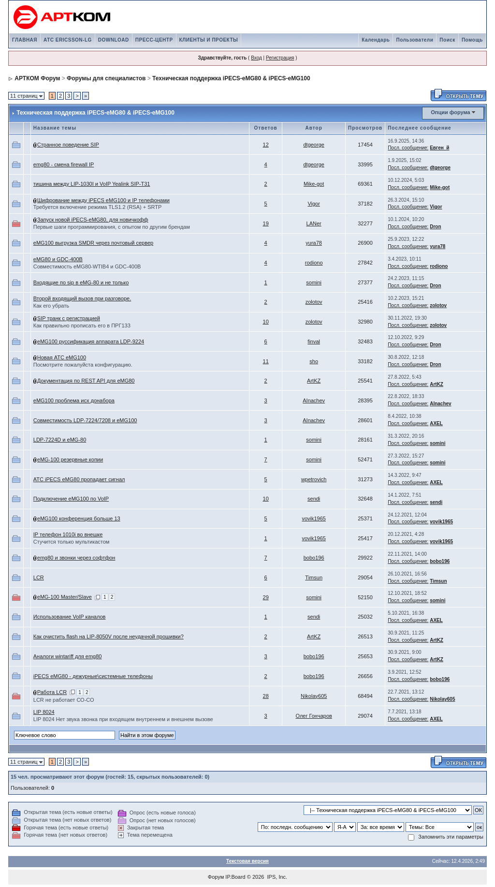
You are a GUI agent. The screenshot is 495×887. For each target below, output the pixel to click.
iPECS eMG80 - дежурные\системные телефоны (93, 676)
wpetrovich (314, 479)
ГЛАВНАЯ (24, 40)
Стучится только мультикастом (71, 542)
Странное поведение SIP (68, 145)
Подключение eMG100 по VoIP (71, 499)
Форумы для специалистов (106, 78)
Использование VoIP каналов (69, 617)
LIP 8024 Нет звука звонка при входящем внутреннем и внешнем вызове (123, 719)
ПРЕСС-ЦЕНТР (154, 40)
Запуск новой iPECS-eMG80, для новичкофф (92, 219)
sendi (313, 499)
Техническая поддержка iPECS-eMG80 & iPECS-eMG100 (231, 78)
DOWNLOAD (113, 40)
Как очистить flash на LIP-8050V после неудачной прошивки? (108, 636)
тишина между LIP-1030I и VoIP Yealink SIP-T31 (91, 184)
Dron (435, 226)
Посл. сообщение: (408, 147)
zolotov (314, 302)
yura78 (314, 243)
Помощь (472, 40)
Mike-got (314, 184)
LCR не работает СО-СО (63, 700)
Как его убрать (51, 306)
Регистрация (280, 57)
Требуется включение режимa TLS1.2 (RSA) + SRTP (97, 207)
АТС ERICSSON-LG (68, 40)
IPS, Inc (276, 877)
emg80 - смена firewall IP (63, 164)
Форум (216, 877)
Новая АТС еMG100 (61, 357)
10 (266, 322)
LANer (313, 223)
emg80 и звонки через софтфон (76, 558)
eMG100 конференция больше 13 (78, 518)
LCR (38, 577)
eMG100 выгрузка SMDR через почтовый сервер (93, 243)
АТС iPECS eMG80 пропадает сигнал (79, 479)
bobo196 (314, 558)
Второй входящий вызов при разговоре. (82, 298)
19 (266, 223)
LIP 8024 (44, 712)
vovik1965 (314, 518)
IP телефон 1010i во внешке (68, 534)
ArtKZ (313, 381)
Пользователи (414, 40)
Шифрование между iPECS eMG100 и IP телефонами (103, 200)
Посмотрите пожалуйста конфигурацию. (82, 365)
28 (266, 696)
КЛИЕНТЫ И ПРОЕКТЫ (208, 40)
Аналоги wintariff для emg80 (67, 656)
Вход (256, 57)
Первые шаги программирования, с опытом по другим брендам (111, 227)
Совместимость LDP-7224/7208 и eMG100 (85, 420)
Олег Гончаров (313, 716)
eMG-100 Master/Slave (64, 597)
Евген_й (439, 147)
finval (313, 341)
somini (313, 282)
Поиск (447, 40)
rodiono (314, 263)
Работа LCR (52, 692)
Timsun (313, 577)
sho (313, 361)
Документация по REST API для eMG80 (86, 381)
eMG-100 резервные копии (70, 459)
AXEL (436, 423)
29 (266, 597)
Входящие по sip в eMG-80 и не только (81, 282)
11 (266, 361)
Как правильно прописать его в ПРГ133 (82, 325)
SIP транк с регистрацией (68, 318)
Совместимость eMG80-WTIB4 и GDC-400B (87, 266)
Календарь (376, 40)
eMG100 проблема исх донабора (74, 400)
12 (266, 145)
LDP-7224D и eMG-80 (59, 440)
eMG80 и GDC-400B (58, 259)
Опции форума (450, 112)
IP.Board (235, 877)
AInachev (314, 400)
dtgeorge (313, 145)
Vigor (313, 204)
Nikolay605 (314, 696)
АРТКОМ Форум (37, 78)
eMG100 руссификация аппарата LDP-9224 (90, 341)
